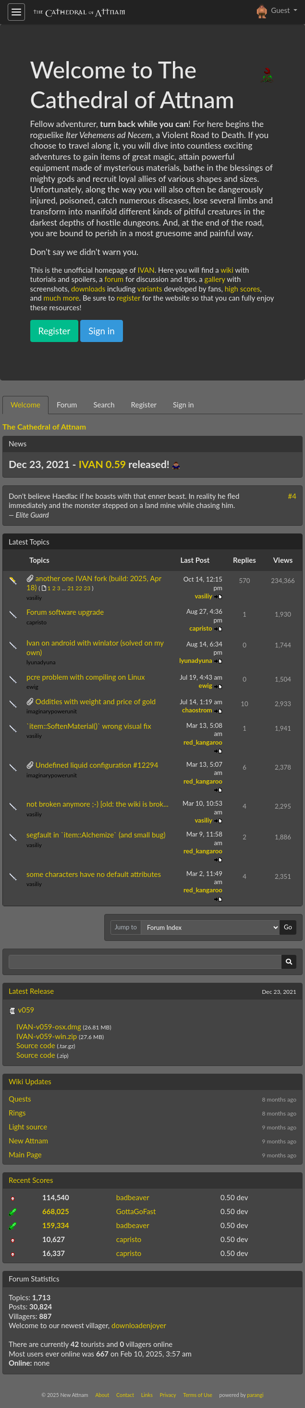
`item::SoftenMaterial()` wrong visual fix (88, 726)
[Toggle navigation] (16, 12)
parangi (255, 1395)
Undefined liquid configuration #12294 (97, 765)
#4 (292, 496)
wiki (226, 270)
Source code (35, 1045)
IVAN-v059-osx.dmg (49, 1026)
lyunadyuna (41, 662)
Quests (20, 1098)
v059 (26, 1009)
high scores (242, 288)
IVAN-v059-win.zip (47, 1036)
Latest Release (31, 991)
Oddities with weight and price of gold (96, 701)
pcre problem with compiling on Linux (85, 676)
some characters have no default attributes (93, 874)
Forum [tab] (67, 404)
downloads (88, 288)
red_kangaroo (202, 742)
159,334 (55, 1225)
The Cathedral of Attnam (44, 426)
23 (87, 588)
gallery (215, 279)
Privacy (168, 1395)
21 (70, 588)
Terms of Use (197, 1395)
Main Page (25, 1154)
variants (149, 288)
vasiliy (34, 597)
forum (113, 279)
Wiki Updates (30, 1081)
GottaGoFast (136, 1211)
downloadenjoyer (138, 1325)
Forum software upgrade (65, 612)
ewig (32, 686)
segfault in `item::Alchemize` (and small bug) (96, 834)
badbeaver (132, 1197)
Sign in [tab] (183, 404)
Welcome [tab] (25, 404)
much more (61, 297)
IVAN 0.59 (102, 464)
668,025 (55, 1211)
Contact (125, 1395)
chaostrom (198, 710)
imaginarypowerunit (51, 711)
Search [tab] (103, 404)
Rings (17, 1112)
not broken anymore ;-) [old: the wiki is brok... (97, 803)
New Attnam (28, 1140)
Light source (28, 1126)
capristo (36, 622)
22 (78, 588)
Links (147, 1395)
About (102, 1395)
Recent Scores (31, 1180)
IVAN (146, 270)
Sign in (101, 330)
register (128, 297)
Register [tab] (144, 404)
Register (54, 330)
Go (288, 927)
